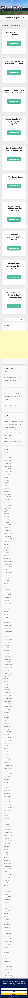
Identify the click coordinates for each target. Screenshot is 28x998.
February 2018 (7, 726)
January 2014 (7, 863)
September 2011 (8, 941)
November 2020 (8, 634)
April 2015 (6, 821)
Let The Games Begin (14, 177)
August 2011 (7, 944)
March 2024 (7, 522)
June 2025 (6, 480)
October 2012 (7, 905)
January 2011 (7, 964)
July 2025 (6, 477)
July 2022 (6, 578)
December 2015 (8, 799)
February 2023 (7, 558)
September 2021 (8, 606)
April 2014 (6, 855)
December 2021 (8, 597)
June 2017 (6, 748)
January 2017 (7, 762)
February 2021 (7, 625)
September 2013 (8, 874)
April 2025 (6, 485)
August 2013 (7, 877)
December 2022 (8, 564)
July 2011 (6, 947)
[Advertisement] (14, 345)
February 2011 (7, 961)
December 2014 (8, 832)
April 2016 (6, 788)
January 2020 (7, 662)
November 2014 (8, 835)
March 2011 (7, 958)
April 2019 (6, 687)
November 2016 (8, 768)
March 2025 (7, 488)
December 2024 (8, 497)
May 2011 (6, 953)
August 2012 (7, 911)
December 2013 (8, 866)
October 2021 (7, 603)
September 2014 (8, 841)
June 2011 (6, 950)
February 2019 (7, 692)
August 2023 (7, 541)
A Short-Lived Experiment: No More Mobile (14, 237)
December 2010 (8, 966)
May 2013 (6, 885)
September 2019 (8, 673)
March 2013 (7, 891)
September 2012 (8, 908)
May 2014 (6, 852)
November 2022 (8, 567)
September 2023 (8, 539)
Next (21, 319)
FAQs (5, 374)
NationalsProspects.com (14, 7)
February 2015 (7, 827)
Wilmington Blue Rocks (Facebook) (13, 441)
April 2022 (6, 586)
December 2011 (8, 933)
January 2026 (7, 460)
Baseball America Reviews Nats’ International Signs (14, 295)
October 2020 (7, 636)
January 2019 (7, 695)
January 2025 (7, 494)
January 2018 (7, 729)
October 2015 (7, 804)
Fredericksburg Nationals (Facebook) (13, 421)
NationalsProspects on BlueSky (12, 394)
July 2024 (6, 511)
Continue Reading (14, 43)
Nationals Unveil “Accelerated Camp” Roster (14, 266)
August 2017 (7, 743)
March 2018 (7, 723)
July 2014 (6, 846)
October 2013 (7, 871)
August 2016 (7, 776)
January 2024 (7, 527)
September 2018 (8, 706)
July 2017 (6, 746)
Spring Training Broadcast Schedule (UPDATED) (14, 208)
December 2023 (8, 530)
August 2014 (7, 843)
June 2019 (6, 681)
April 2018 (6, 720)
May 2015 (6, 818)
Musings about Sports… (10, 427)
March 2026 (7, 455)
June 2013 (6, 883)
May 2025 (6, 483)
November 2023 (8, 533)
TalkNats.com (7, 435)
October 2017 (7, 737)
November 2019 (8, 667)
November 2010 (8, 969)
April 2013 (6, 888)
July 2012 (6, 913)
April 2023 (6, 553)
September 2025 (8, 471)
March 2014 (7, 857)
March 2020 (7, 656)
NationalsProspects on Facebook (12, 396)
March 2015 (7, 824)
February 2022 (7, 592)
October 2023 (7, 536)
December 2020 (8, 631)
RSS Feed (6, 399)
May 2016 (6, 785)
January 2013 (7, 897)
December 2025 (8, 463)
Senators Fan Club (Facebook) (12, 433)
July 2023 (6, 544)
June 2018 (6, 715)
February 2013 (7, 894)
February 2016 (7, 793)
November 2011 (8, 936)
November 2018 (8, 701)
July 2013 (6, 880)
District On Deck (8, 419)
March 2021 (7, 622)
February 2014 (7, 860)
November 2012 (8, 902)
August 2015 (7, 810)
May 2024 (6, 516)
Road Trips (6, 383)
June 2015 (6, 815)
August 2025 (7, 474)
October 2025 (7, 469)
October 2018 (7, 704)
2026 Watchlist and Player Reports (13, 377)
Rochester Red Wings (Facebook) (12, 430)
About (5, 371)
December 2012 (8, 899)
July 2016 (6, 779)
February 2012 (7, 927)
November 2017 (8, 734)
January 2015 (7, 829)
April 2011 (6, 955)
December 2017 (8, 732)
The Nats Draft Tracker (10, 405)
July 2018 (6, 712)
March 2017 (7, 757)
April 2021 (6, 620)
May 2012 (6, 919)
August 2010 (7, 978)
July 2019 (6, 678)
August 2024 (7, 508)
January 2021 (7, 628)
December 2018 (8, 698)
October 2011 (7, 939)
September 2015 (8, 807)
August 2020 (7, 642)
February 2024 (7, 525)
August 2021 (7, 609)
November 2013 (8, 869)
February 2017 (7, 760)
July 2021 (6, 611)
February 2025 (7, 491)
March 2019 (7, 690)
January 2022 (7, 595)
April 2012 (6, 922)
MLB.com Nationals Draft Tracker (12, 424)
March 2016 (7, 790)
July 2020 (6, 645)
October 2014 (7, 838)
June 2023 (6, 547)
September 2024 (8, 505)
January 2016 (7, 796)
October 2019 (7, 670)
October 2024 (7, 502)
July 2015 (6, 813)
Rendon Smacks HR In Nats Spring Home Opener (14, 121)
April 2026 (6, 452)
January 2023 (7, 561)
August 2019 (7, 676)
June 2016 (6, 782)
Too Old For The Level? (10, 380)
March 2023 (7, 555)
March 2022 (7, 589)
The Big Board (7, 402)
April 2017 (6, 754)
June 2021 (6, 614)
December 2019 (8, 664)
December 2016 (8, 765)
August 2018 (7, 709)
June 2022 (6, 581)
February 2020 (7, 659)
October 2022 (7, 569)
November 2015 (8, 801)
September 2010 (8, 975)
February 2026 (7, 457)
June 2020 (6, 648)
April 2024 (6, 519)
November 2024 (8, 499)
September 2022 (8, 572)
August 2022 (7, 575)
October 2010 (7, 972)
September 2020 (8, 639)
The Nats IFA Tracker (9, 408)
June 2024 (6, 513)
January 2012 (7, 930)
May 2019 (6, 684)
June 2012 (6, 916)
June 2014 (6, 849)
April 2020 (6, 653)
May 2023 (6, 550)
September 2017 (8, 740)
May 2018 (6, 718)
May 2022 (6, 583)
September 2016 (8, 774)
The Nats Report (8, 438)
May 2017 (6, 751)
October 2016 (7, 771)
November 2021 (8, 600)
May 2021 (6, 617)
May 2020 (6, 650)
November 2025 (8, 466)
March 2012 (7, 925)
